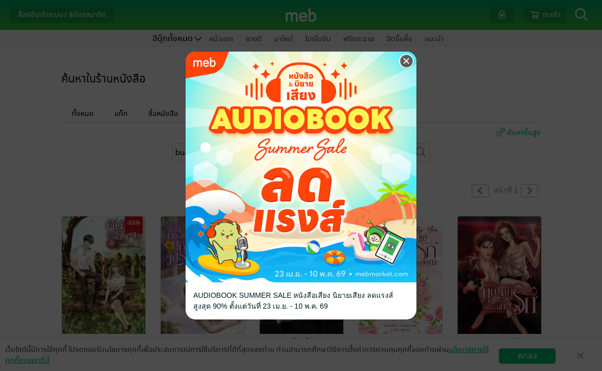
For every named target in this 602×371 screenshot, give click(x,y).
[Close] (406, 61)
